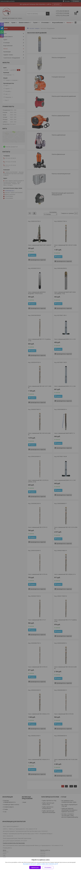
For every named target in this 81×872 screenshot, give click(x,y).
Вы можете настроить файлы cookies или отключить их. (40, 864)
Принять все (35, 867)
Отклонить (48, 867)
